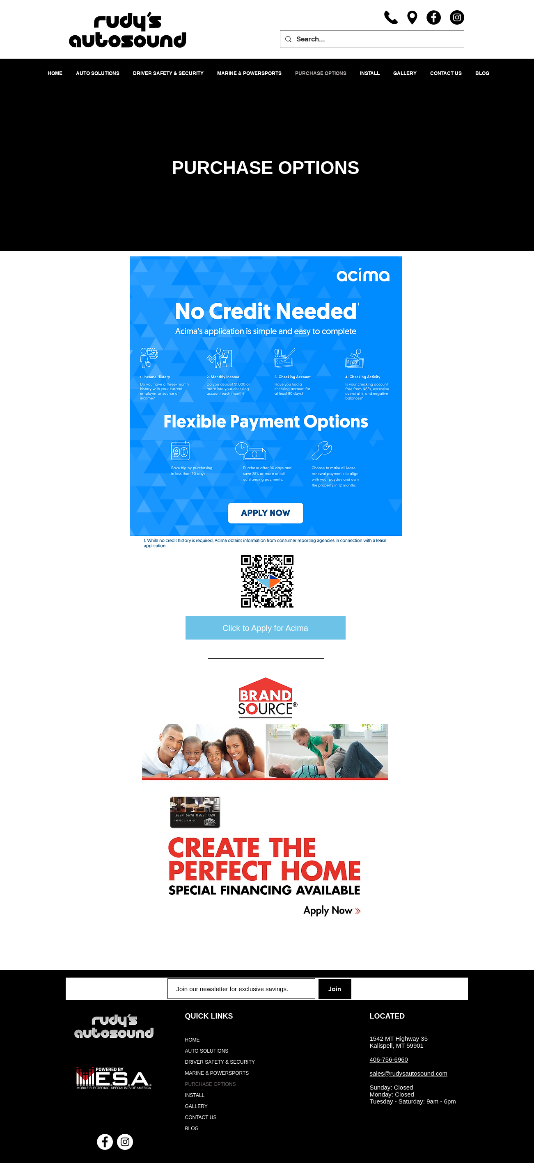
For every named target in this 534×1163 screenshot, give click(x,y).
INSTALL (195, 1095)
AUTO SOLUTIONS (207, 1051)
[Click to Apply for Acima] (266, 628)
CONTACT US (201, 1117)
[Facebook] (433, 17)
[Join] (335, 989)
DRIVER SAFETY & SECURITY (220, 1062)
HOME (192, 1040)
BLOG (192, 1128)
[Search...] (371, 39)
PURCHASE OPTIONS (210, 1084)
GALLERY (196, 1106)
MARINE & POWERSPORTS (217, 1073)
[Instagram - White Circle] (125, 1142)
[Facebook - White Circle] (105, 1142)
